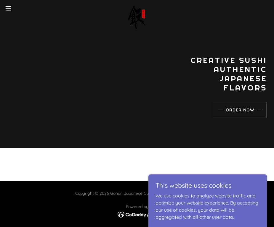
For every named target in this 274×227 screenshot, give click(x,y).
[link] (137, 8)
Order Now (240, 110)
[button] (22, 8)
